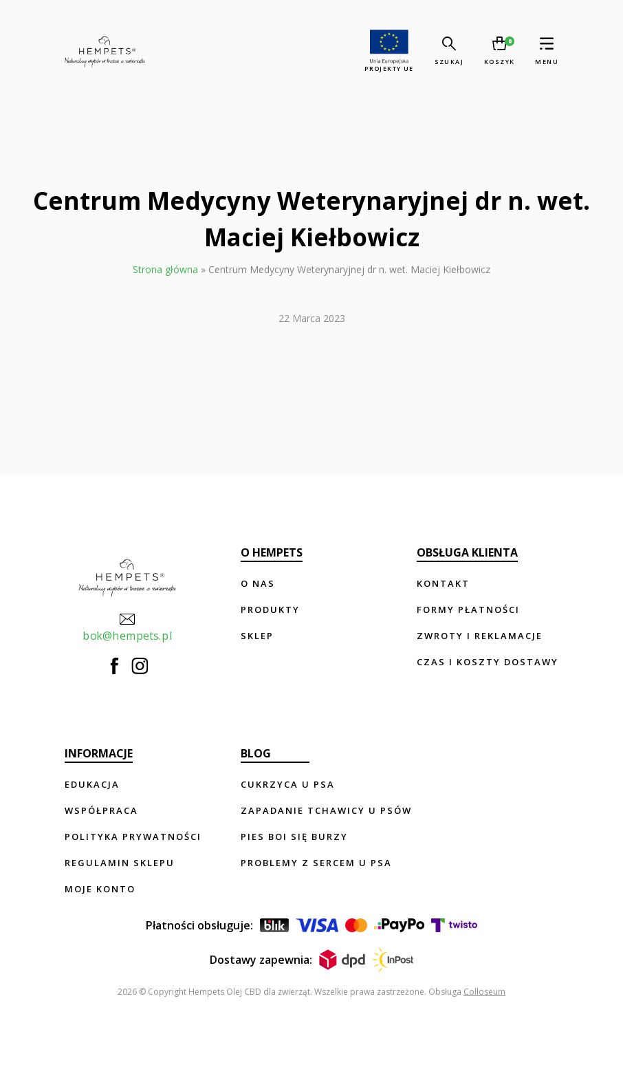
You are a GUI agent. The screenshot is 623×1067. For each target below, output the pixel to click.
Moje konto (100, 889)
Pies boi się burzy (294, 836)
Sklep (257, 635)
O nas (258, 583)
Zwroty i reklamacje (480, 635)
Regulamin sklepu (120, 862)
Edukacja (92, 784)
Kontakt (443, 583)
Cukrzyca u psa (288, 784)
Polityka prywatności (133, 836)
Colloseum (484, 992)
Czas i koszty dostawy (487, 662)
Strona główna (165, 269)
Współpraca (101, 810)
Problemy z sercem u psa (316, 862)
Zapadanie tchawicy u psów (326, 810)
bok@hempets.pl (127, 627)
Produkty (270, 609)
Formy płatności (468, 609)
